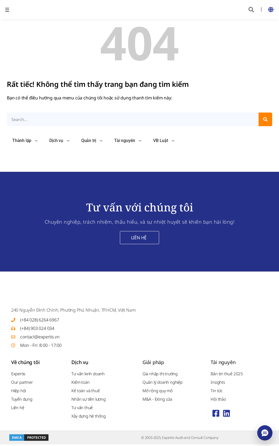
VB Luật (164, 141)
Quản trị (92, 141)
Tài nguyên (128, 141)
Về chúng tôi (25, 364)
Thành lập (25, 141)
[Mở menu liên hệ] (264, 433)
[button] (251, 9)
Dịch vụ (59, 141)
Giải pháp (153, 364)
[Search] (265, 119)
